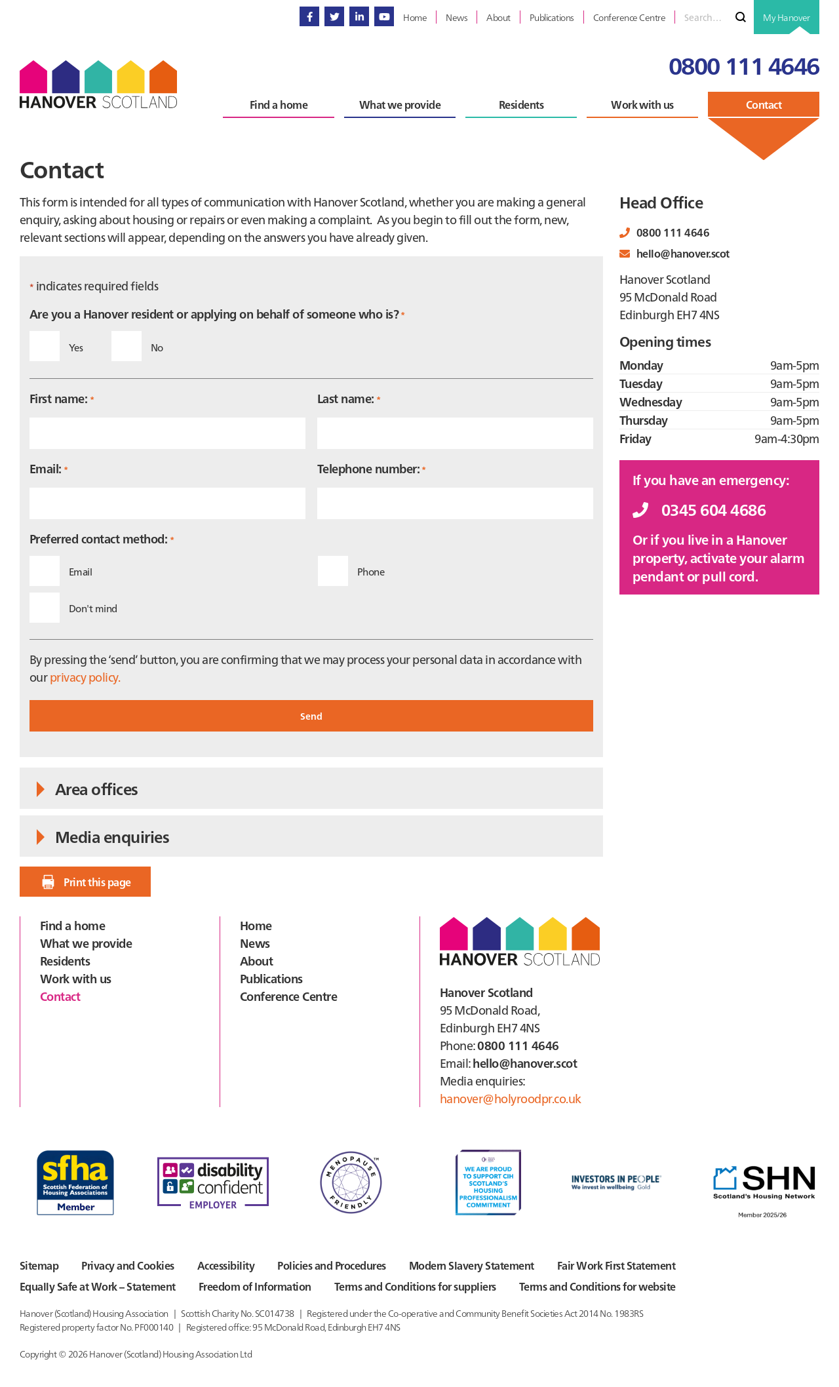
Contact (60, 996)
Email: (48, 468)
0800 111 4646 (744, 64)
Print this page (84, 882)
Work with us (75, 978)
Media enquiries (101, 836)
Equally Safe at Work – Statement (98, 1286)
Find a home (72, 925)
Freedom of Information (255, 1286)
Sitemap (39, 1265)
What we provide (86, 943)
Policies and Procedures (331, 1265)
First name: (61, 398)
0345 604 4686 (699, 509)
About (256, 960)
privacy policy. (85, 677)
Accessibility (225, 1265)
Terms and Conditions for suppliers (415, 1286)
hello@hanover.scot (674, 253)
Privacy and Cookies (127, 1265)
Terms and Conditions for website (597, 1286)
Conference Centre (288, 996)
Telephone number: (371, 468)
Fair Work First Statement (616, 1265)
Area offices (85, 788)
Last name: (349, 398)
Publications (271, 978)
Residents (65, 960)
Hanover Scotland (98, 84)
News (255, 943)
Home (256, 925)
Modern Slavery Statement (471, 1265)
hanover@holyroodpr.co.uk (510, 1098)
